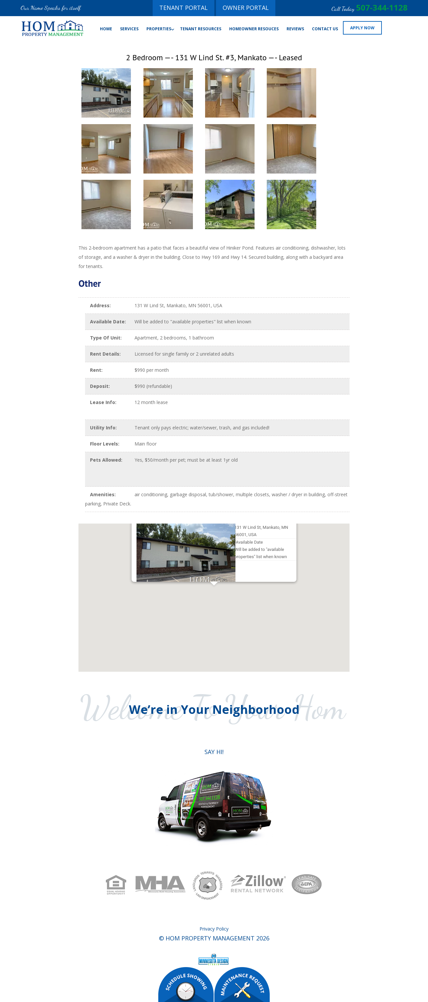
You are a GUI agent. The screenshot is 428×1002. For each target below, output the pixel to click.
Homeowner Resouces (254, 29)
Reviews (295, 29)
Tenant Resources (200, 29)
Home (106, 29)
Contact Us (325, 29)
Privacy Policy (214, 929)
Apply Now (362, 28)
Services (129, 29)
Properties (158, 29)
